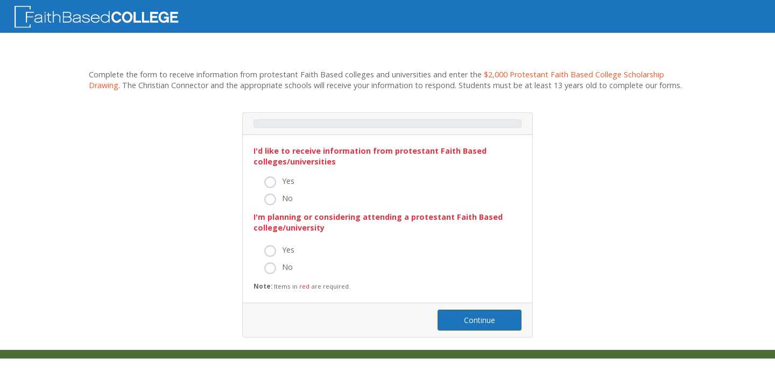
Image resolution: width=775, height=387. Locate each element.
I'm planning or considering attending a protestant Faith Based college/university (378, 222)
